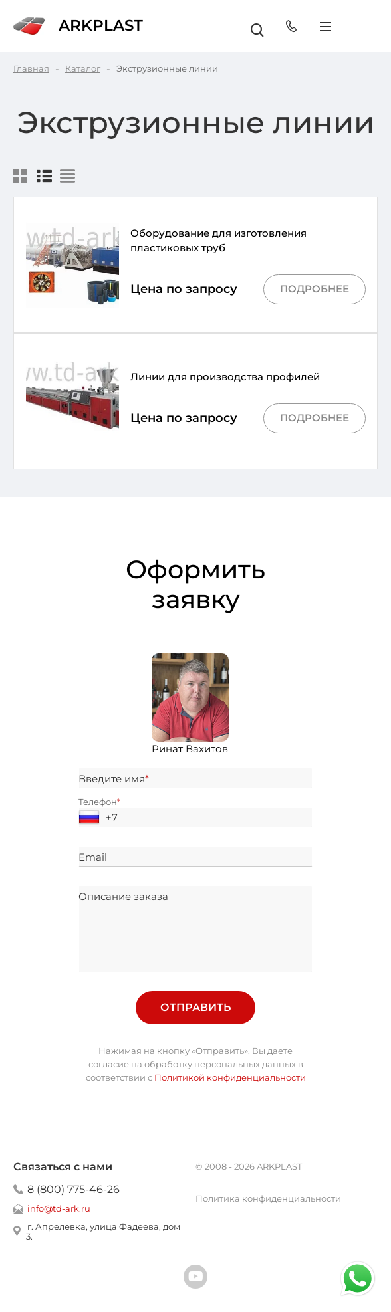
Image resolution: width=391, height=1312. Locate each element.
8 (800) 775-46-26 (73, 1189)
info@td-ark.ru (58, 1208)
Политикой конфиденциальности (230, 1077)
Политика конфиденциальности (268, 1198)
